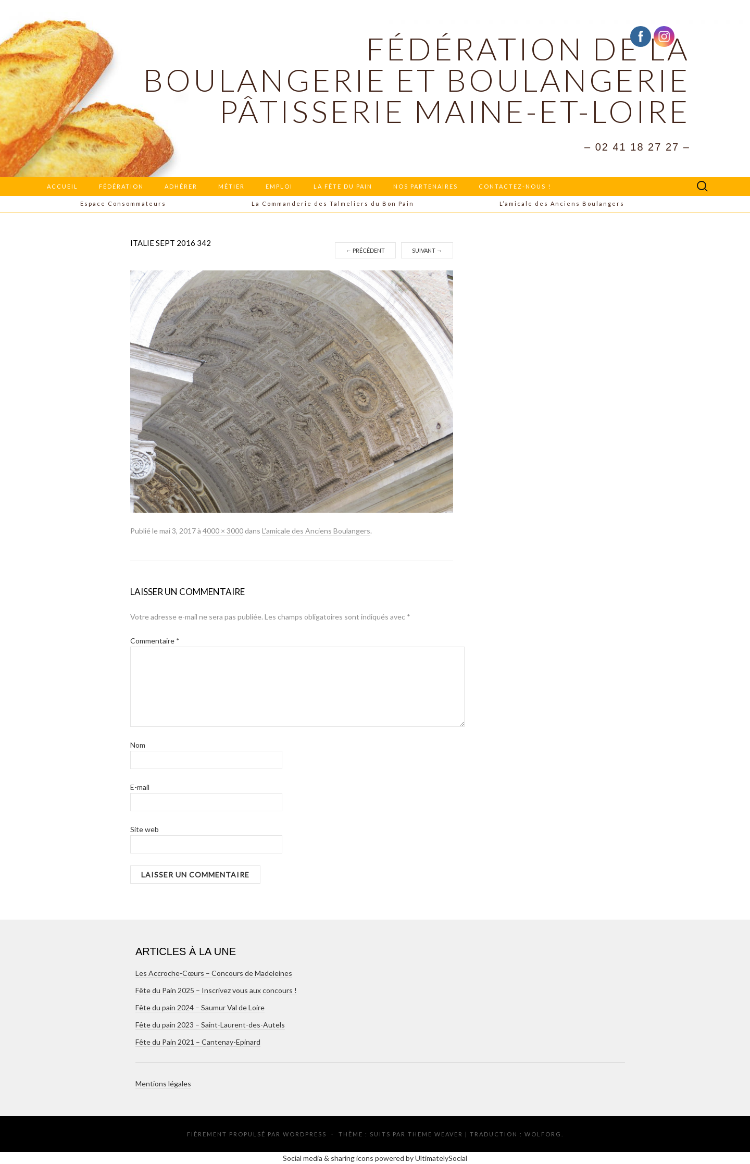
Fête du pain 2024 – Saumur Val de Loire (200, 1007)
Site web (144, 829)
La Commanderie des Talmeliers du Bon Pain (333, 203)
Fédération (121, 186)
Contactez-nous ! (515, 186)
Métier (231, 186)
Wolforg (542, 1134)
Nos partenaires (425, 186)
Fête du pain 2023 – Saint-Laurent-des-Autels (210, 1024)
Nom (137, 744)
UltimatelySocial (441, 1158)
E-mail (139, 787)
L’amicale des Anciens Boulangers (561, 203)
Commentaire (155, 640)
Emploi (279, 186)
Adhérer (181, 186)
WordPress (305, 1134)
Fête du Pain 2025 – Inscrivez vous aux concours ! (216, 990)
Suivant (427, 250)
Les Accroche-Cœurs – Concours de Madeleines (213, 973)
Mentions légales (163, 1083)
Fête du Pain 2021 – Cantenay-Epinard (197, 1041)
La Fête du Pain (343, 186)
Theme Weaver (435, 1134)
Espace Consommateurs (123, 203)
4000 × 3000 (223, 530)
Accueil (62, 186)
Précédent (365, 250)
